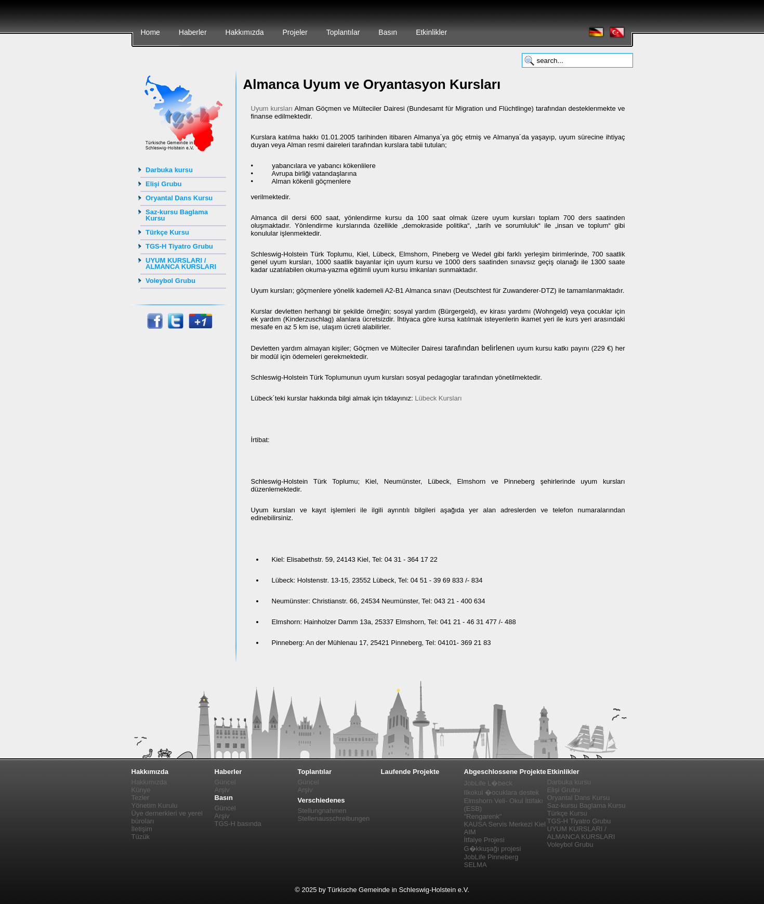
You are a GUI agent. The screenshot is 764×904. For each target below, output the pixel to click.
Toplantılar (343, 32)
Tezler (140, 798)
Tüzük (140, 837)
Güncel (225, 782)
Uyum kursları (272, 108)
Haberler (193, 32)
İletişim (141, 829)
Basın (387, 32)
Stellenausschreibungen (334, 818)
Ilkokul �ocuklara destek (501, 792)
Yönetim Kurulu (154, 805)
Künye (141, 790)
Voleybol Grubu (170, 281)
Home (150, 32)
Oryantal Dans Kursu (179, 198)
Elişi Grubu (163, 184)
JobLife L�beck (488, 783)
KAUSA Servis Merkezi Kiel (505, 824)
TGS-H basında (238, 824)
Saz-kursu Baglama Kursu (177, 215)
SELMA (475, 865)
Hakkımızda (245, 32)
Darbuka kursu (169, 170)
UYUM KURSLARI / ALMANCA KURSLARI (181, 263)
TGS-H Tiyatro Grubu (179, 246)
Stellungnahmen (322, 811)
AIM (470, 832)
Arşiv (222, 790)
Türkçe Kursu (167, 232)
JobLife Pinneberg (491, 857)
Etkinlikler (431, 32)
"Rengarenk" (483, 816)
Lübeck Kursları (438, 398)
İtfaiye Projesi (484, 840)
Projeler (294, 32)
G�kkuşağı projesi (492, 849)
